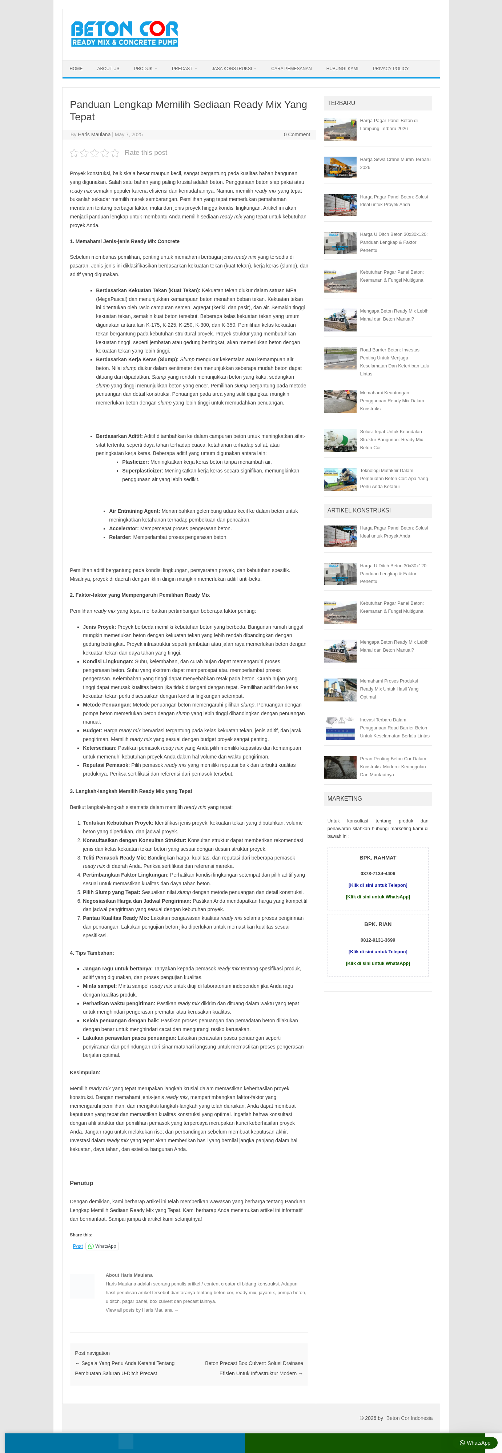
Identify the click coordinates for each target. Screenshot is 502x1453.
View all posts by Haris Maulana (142, 1310)
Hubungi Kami (342, 68)
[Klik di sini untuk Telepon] (378, 885)
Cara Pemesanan (291, 68)
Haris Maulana (94, 134)
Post (78, 1246)
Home (76, 68)
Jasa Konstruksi (232, 68)
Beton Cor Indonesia (409, 1418)
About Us (108, 68)
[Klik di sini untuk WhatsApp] (378, 896)
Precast (182, 68)
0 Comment (297, 134)
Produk (143, 68)
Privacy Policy (391, 68)
